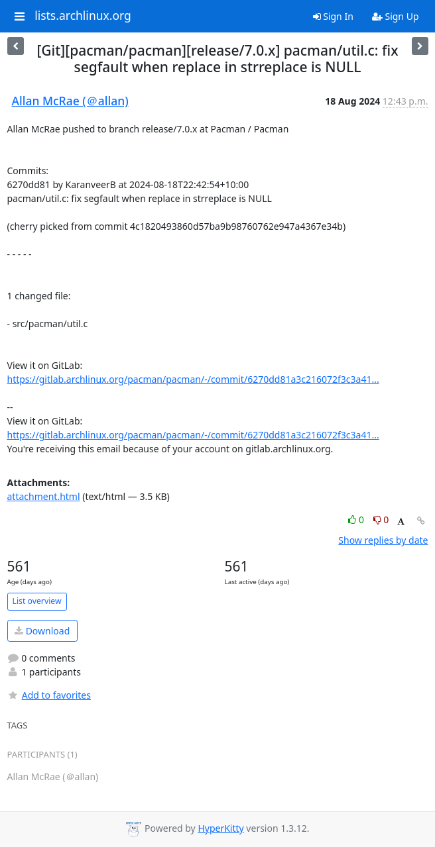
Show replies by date (383, 540)
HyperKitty (220, 828)
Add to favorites (49, 695)
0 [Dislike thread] (381, 519)
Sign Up (395, 16)
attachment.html (43, 496)
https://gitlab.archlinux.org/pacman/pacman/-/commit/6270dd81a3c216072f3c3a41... (193, 379)
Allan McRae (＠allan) (70, 101)
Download (42, 630)
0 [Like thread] (357, 519)
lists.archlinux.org (82, 16)
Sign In (333, 16)
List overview (37, 601)
